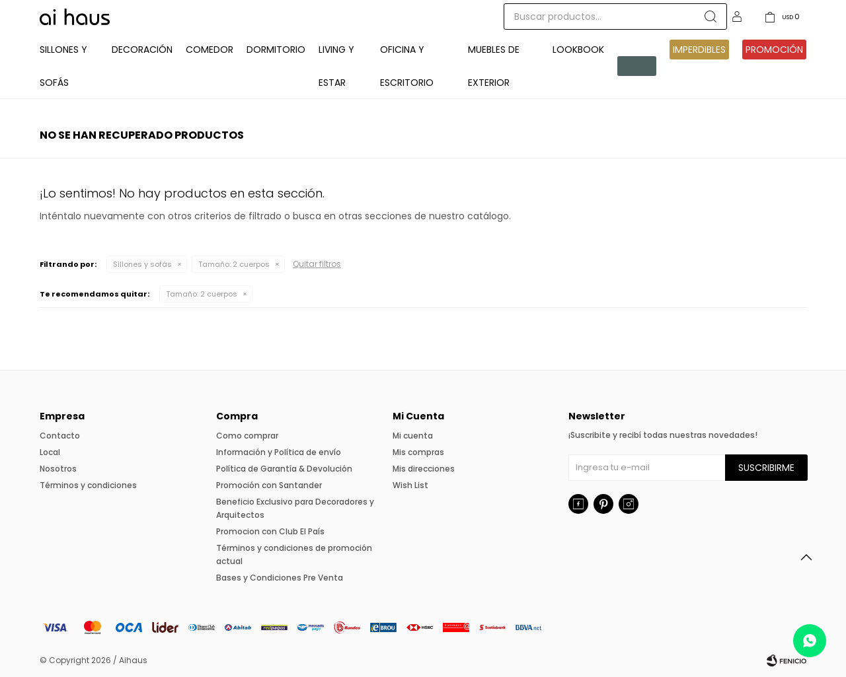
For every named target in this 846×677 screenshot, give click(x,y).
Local (50, 452)
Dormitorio (276, 49)
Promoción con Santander (269, 485)
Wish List (410, 485)
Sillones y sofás (142, 264)
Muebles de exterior (493, 66)
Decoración (142, 49)
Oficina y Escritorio (407, 66)
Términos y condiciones (88, 485)
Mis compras (418, 452)
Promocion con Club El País (270, 531)
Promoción (774, 49)
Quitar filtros (317, 263)
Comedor (209, 49)
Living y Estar (336, 66)
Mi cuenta (413, 435)
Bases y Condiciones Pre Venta (279, 577)
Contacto (60, 435)
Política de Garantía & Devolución (284, 468)
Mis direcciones (424, 468)
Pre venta (635, 66)
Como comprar (247, 435)
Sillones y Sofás (63, 66)
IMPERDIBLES (699, 49)
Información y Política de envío (278, 452)
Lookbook (578, 49)
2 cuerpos (234, 264)
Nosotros (58, 468)
